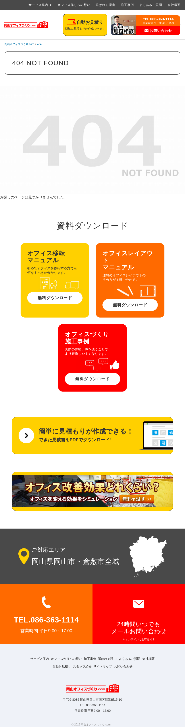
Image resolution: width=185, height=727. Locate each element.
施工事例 (127, 5)
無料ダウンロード (55, 298)
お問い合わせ (158, 30)
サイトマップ (104, 666)
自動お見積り (58, 666)
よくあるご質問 (150, 5)
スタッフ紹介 (81, 666)
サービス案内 (38, 5)
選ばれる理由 (105, 5)
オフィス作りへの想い (74, 5)
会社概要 (174, 5)
